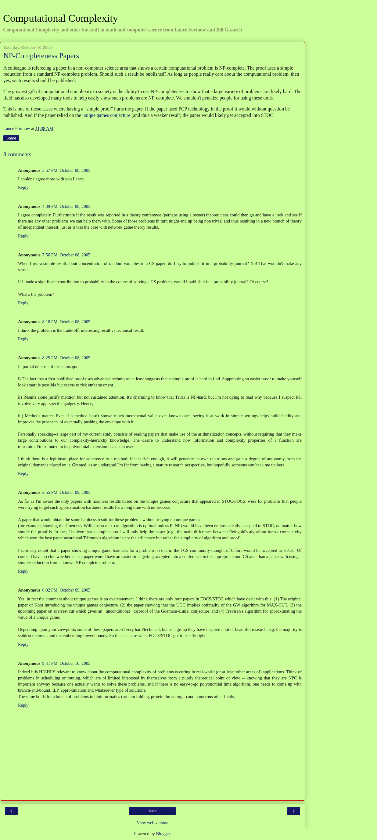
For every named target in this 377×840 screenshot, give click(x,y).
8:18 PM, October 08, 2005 (66, 321)
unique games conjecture (106, 115)
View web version (152, 822)
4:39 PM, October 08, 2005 (66, 206)
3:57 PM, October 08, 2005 (66, 170)
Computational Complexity (60, 18)
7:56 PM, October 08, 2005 (66, 254)
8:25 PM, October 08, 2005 (66, 357)
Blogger (163, 833)
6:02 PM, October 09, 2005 (66, 590)
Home (152, 811)
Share (11, 138)
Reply (23, 187)
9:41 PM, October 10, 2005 (66, 663)
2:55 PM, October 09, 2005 (66, 492)
